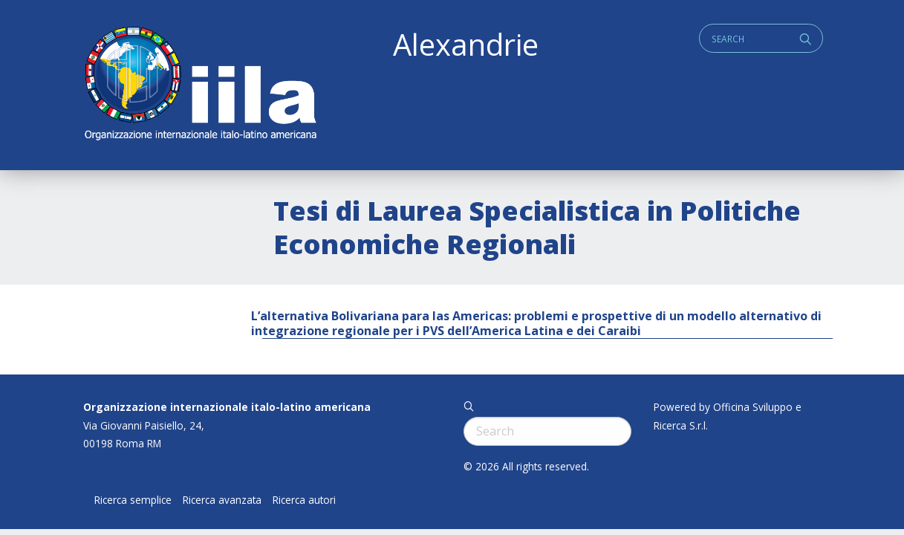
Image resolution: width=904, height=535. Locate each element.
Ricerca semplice (133, 500)
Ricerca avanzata (222, 500)
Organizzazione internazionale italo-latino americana (227, 407)
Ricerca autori (304, 500)
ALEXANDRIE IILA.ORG (200, 85)
